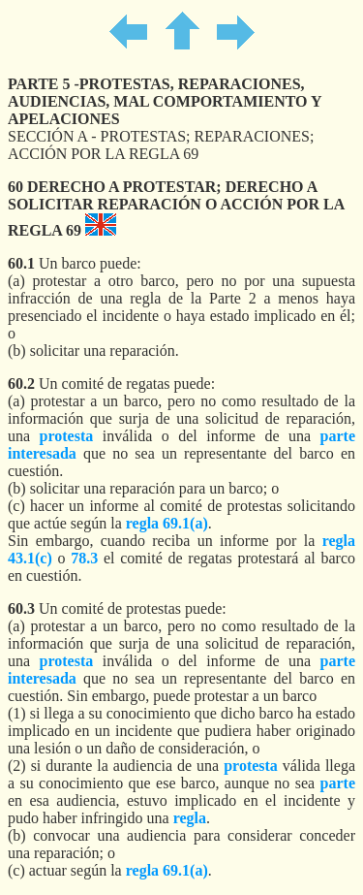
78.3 (84, 558)
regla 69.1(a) (167, 523)
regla (189, 818)
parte (337, 783)
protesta (67, 436)
